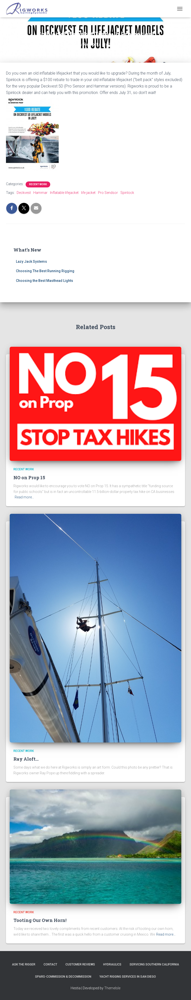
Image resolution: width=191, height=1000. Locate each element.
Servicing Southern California (154, 964)
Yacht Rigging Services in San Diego (127, 976)
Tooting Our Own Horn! (39, 920)
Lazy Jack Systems (31, 261)
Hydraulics (112, 964)
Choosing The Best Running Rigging (45, 271)
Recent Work (38, 184)
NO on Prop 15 (29, 477)
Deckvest (24, 193)
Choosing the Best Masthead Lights (44, 281)
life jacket (88, 193)
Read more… (24, 497)
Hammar (40, 193)
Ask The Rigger (23, 964)
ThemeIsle (112, 988)
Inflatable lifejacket (64, 193)
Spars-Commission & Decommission (63, 976)
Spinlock (127, 193)
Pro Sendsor (108, 193)
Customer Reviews (80, 964)
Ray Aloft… (26, 759)
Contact (50, 964)
